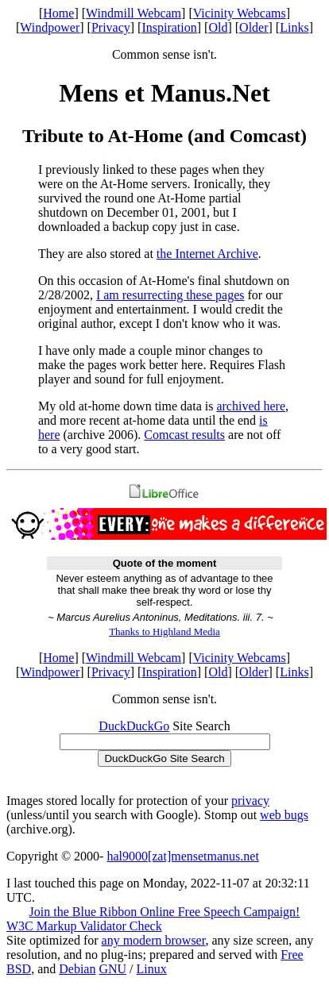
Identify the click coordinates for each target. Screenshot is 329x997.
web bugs (284, 815)
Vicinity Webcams (239, 13)
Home (58, 13)
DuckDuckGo (134, 726)
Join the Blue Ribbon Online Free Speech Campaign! (164, 911)
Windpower (49, 27)
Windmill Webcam (133, 13)
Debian (77, 969)
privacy (250, 800)
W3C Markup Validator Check (84, 926)
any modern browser (154, 940)
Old (217, 27)
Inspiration (168, 27)
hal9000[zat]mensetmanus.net (182, 856)
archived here (250, 406)
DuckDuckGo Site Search (164, 758)
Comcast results (184, 434)
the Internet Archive (207, 253)
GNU (112, 969)
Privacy (110, 27)
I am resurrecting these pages (170, 295)
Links (294, 27)
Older (253, 27)
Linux (152, 969)
